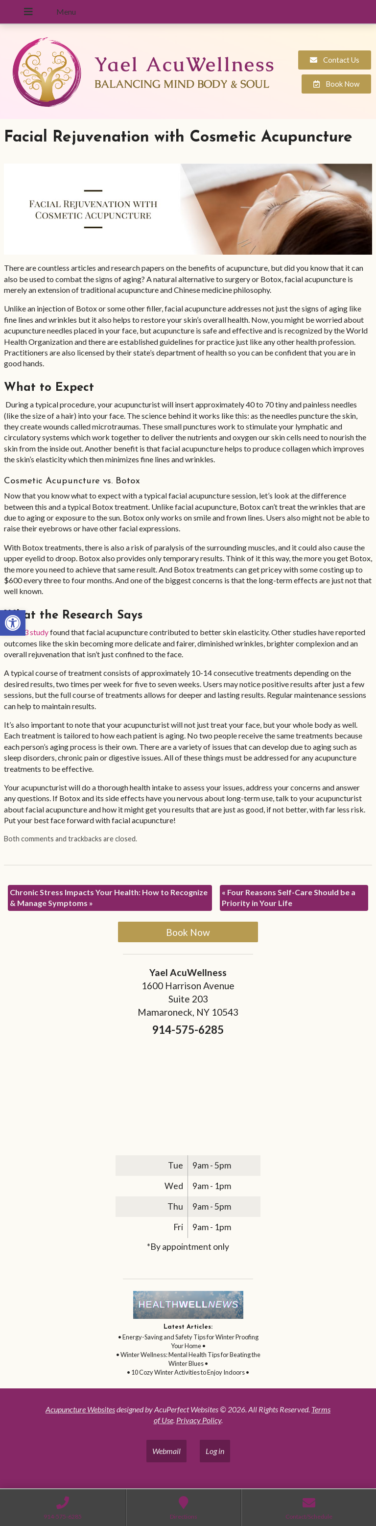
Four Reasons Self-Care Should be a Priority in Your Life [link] (288, 897)
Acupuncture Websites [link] (80, 1409)
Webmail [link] (166, 1450)
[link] (12, 623)
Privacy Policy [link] (198, 1420)
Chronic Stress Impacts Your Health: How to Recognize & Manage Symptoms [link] (109, 897)
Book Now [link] (188, 932)
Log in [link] (215, 1450)
